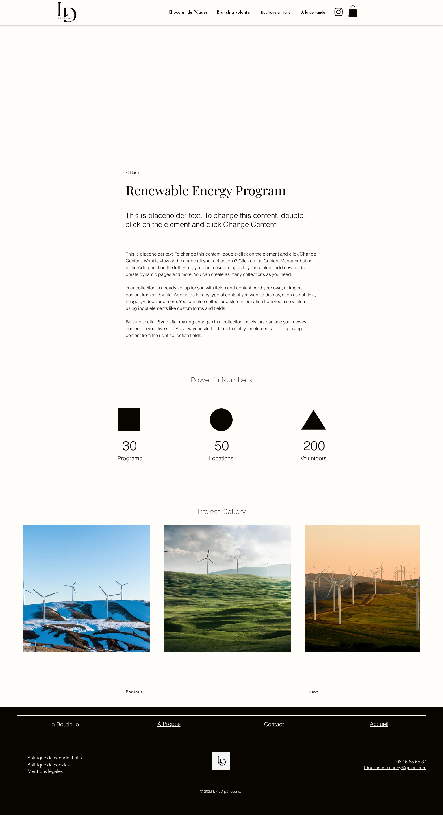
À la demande (313, 12)
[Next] (299, 692)
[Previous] (148, 692)
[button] (353, 11)
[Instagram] (338, 11)
